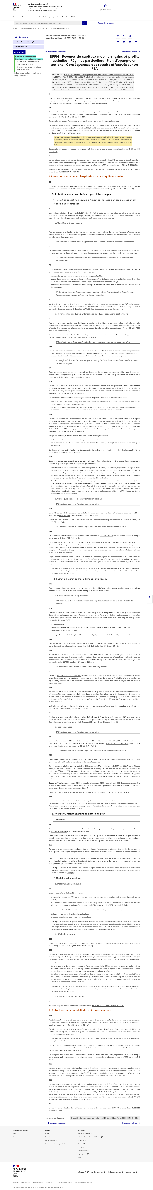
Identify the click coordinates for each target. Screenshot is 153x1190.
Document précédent (57, 51)
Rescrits (64, 17)
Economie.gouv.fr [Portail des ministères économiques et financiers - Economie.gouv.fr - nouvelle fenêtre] (83, 1151)
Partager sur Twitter (124, 42)
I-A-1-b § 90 (70, 873)
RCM (43, 28)
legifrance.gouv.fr (114, 1172)
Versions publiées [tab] (20, 47)
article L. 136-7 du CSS (117, 766)
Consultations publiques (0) (48, 17)
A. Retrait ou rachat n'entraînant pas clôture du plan (30, 62)
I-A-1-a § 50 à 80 (128, 328)
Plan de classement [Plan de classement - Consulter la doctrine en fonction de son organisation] (28, 17)
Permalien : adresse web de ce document (130, 36)
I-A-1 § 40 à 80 (64, 515)
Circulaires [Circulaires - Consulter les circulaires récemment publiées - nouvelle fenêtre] (81, 1140)
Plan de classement (26, 28)
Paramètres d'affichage (85, 1182)
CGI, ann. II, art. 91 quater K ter (102, 722)
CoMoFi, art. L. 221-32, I (76, 1025)
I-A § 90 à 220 (57, 851)
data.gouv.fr (130, 1172)
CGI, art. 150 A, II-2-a (68, 538)
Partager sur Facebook (118, 42)
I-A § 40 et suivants (59, 831)
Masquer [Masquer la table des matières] (20, 52)
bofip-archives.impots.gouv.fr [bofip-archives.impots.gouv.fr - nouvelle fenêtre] (54, 1144)
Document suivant (130, 51)
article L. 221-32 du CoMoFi (85, 213)
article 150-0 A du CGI (107, 646)
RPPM (37, 28)
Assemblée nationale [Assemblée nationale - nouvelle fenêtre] (84, 1134)
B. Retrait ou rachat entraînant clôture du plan (29, 68)
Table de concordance (52, 1137)
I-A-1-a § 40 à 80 (106, 535)
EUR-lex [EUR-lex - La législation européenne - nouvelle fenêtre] (80, 1147)
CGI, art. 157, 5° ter (86, 1070)
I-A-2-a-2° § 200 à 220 (117, 741)
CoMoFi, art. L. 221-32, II (121, 188)
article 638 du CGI (126, 426)
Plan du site (50, 1182)
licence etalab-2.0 (56, 1187)
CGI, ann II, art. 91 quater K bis (78, 662)
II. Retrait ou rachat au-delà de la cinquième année (27, 74)
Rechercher (84, 23)
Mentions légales (38, 1182)
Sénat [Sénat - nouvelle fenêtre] (79, 1157)
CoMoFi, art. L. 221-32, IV (116, 743)
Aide (14, 1134)
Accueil (15, 17)
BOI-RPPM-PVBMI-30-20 (82, 945)
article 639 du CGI (57, 429)
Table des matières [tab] (21, 37)
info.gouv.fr (82, 1172)
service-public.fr (97, 1172)
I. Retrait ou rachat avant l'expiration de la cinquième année (29, 57)
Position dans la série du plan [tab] (24, 42)
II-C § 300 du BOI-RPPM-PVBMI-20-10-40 (108, 1005)
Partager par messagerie (136, 42)
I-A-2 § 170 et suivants (84, 1099)
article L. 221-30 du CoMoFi (83, 746)
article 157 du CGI (109, 929)
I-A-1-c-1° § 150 (61, 1031)
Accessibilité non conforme (21, 1182)
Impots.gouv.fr (82, 1154)
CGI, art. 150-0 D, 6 (117, 905)
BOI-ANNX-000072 (129, 165)
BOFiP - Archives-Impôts (79, 17)
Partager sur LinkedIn (130, 42)
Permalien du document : (55, 1118)
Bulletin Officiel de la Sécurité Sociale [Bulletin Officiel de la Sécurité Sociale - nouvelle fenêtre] (89, 1137)
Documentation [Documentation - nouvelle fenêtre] (50, 1140)
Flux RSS (47, 1134)
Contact (15, 1137)
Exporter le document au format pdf (118, 36)
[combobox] (48, 23)
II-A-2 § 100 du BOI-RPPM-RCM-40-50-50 (108, 835)
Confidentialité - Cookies (64, 1182)
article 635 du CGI (105, 426)
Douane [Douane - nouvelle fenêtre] (80, 1144)
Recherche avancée (106, 23)
